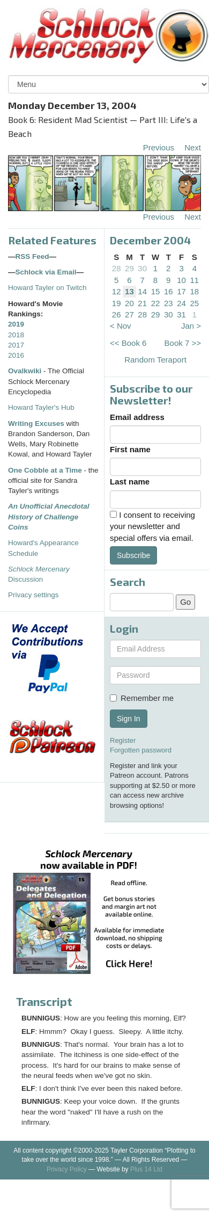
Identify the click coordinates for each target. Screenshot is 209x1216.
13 (129, 291)
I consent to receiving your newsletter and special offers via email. (152, 526)
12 (116, 291)
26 (116, 314)
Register (123, 740)
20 (129, 303)
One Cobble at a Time (45, 470)
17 (181, 291)
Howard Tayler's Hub (41, 407)
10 (181, 280)
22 (155, 303)
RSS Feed (32, 256)
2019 (16, 324)
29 (129, 268)
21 (142, 303)
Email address (137, 417)
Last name (130, 481)
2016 (16, 355)
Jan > (191, 325)
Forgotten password (140, 750)
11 (194, 280)
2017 (16, 345)
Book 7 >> (183, 343)
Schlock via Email (46, 272)
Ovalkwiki (25, 371)
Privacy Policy (67, 1169)
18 (194, 291)
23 (168, 303)
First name (130, 449)
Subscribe (133, 555)
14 (142, 291)
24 (181, 303)
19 (116, 303)
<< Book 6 (128, 343)
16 (168, 291)
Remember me (142, 698)
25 (194, 303)
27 (129, 314)
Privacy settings (33, 595)
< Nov (120, 325)
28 (116, 268)
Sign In (128, 718)
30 (142, 268)
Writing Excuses (36, 423)
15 (155, 291)
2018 (16, 335)
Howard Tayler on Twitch (47, 288)
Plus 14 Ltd (146, 1169)
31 (181, 314)
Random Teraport (155, 359)
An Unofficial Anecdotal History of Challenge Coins (48, 516)
